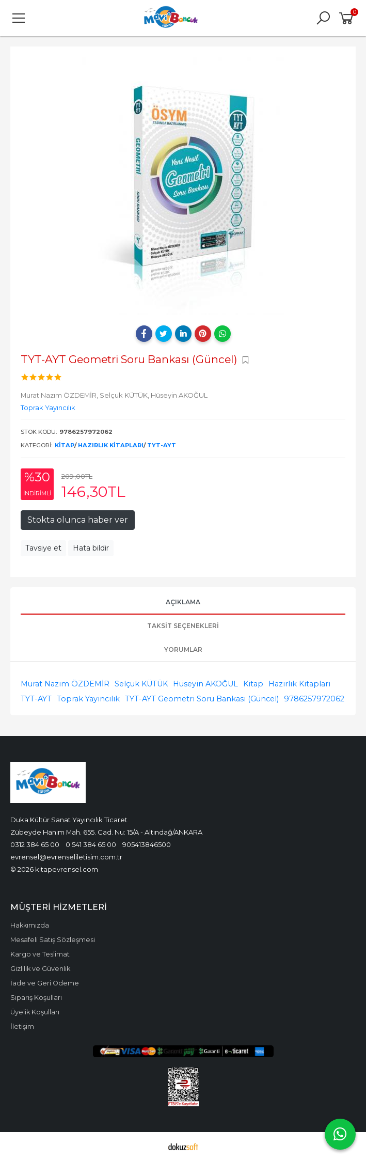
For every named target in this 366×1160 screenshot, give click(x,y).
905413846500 (146, 844)
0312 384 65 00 (34, 844)
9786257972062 (314, 698)
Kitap (64, 445)
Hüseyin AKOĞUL (205, 683)
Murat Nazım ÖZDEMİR (65, 683)
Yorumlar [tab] (183, 649)
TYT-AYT (161, 445)
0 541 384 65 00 (91, 844)
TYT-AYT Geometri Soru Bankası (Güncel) (202, 698)
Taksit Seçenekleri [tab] (183, 626)
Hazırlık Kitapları (111, 445)
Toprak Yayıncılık (88, 698)
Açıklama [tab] (183, 602)
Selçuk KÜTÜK (141, 683)
